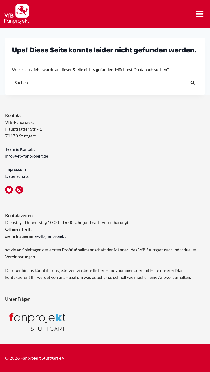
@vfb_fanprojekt (50, 236)
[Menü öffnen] (199, 13)
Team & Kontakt (20, 149)
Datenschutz (17, 176)
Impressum (15, 169)
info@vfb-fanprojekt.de (26, 155)
